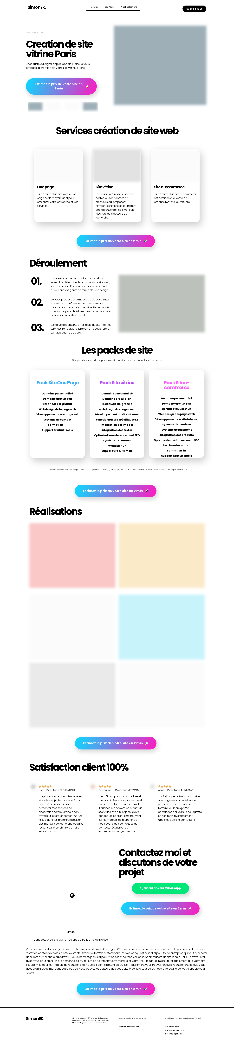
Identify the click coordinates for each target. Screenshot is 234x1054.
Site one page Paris (173, 1035)
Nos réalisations (129, 6)
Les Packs (110, 6)
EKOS (185, 470)
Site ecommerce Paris (174, 1031)
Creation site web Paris (129, 1028)
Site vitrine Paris (172, 1028)
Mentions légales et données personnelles (89, 1024)
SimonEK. (37, 7)
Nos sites (94, 6)
